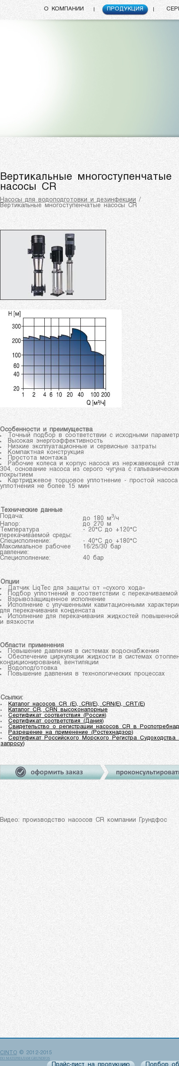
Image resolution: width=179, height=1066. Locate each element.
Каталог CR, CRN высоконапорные (58, 710)
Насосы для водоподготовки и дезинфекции (68, 200)
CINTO (8, 1053)
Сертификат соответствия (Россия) (57, 715)
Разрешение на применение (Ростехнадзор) (70, 732)
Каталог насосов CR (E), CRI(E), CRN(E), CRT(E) (76, 704)
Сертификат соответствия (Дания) (56, 721)
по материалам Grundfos (25, 1058)
